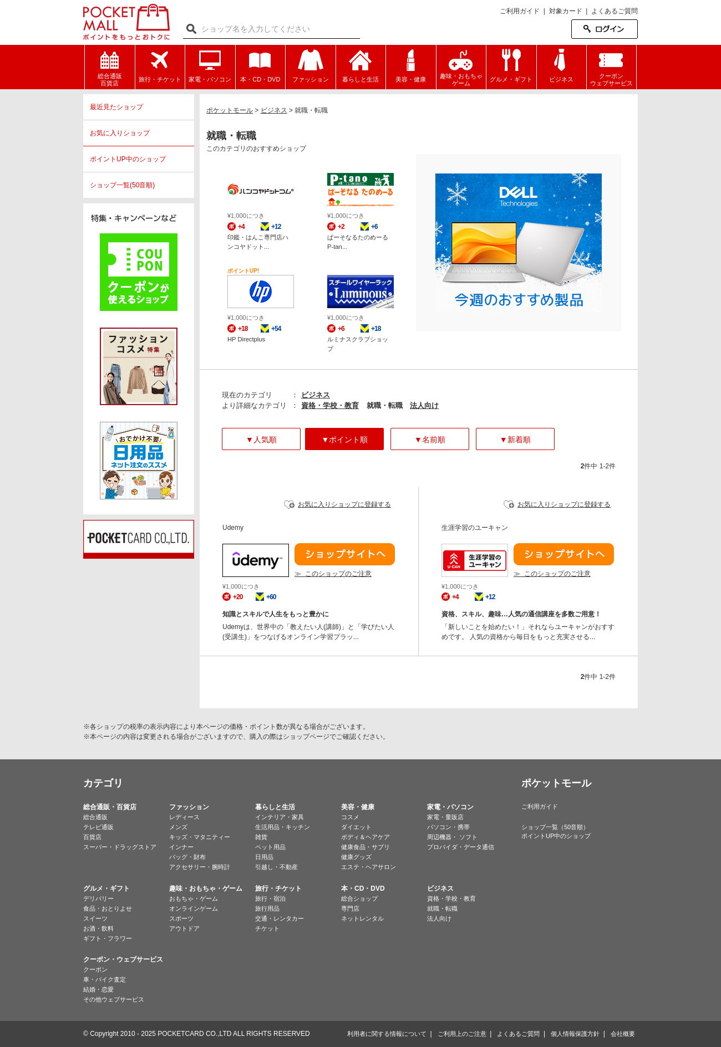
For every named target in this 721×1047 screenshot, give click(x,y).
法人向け (424, 405)
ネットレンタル (362, 918)
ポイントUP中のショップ (128, 159)
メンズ (178, 827)
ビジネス (315, 395)
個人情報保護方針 (575, 1033)
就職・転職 (442, 908)
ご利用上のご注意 (462, 1033)
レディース (184, 817)
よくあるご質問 (614, 11)
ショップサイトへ (345, 554)
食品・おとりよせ (107, 908)
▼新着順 (515, 439)
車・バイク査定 (104, 979)
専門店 (350, 908)
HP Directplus (246, 339)
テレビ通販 (98, 827)
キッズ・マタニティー (199, 837)
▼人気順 (261, 439)
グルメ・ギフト (106, 888)
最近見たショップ (116, 107)
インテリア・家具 (279, 817)
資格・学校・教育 (330, 405)
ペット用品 (270, 847)
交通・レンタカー (279, 918)
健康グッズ (356, 857)
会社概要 (623, 1033)
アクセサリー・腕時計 (199, 867)
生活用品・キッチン (282, 827)
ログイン (604, 29)
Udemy (232, 528)
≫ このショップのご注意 (333, 574)
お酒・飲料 (98, 928)
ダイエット (356, 827)
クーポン (95, 969)
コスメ (350, 817)
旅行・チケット (278, 888)
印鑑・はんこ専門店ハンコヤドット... (257, 242)
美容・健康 (357, 807)
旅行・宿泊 (270, 898)
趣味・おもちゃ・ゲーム (205, 888)
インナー (181, 847)
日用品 (264, 857)
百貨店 (92, 837)
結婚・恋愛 (98, 989)
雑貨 (261, 837)
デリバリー (98, 898)
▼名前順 (429, 439)
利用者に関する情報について (386, 1033)
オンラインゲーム (193, 908)
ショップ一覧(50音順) (122, 185)
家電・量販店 (445, 817)
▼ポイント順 (344, 439)
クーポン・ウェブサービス (123, 959)
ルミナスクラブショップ (357, 344)
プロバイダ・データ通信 (460, 847)
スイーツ (95, 918)
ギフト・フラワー (107, 938)
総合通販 (95, 817)
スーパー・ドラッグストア (119, 847)
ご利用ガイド (520, 11)
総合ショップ (359, 898)
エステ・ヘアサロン (368, 867)
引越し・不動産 (276, 867)
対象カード (565, 11)
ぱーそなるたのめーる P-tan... (357, 242)
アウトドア (184, 928)
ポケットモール (126, 22)
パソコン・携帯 (448, 827)
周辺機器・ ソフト (452, 837)
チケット (267, 928)
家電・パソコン (450, 807)
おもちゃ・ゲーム (193, 898)
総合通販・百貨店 (109, 807)
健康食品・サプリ (365, 847)
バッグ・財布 (187, 857)
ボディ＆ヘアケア (365, 837)
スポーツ (181, 918)
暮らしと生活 (275, 807)
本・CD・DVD (363, 888)
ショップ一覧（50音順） (555, 827)
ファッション (189, 807)
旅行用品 (267, 908)
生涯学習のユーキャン (474, 528)
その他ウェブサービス (113, 999)
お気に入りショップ (120, 133)
